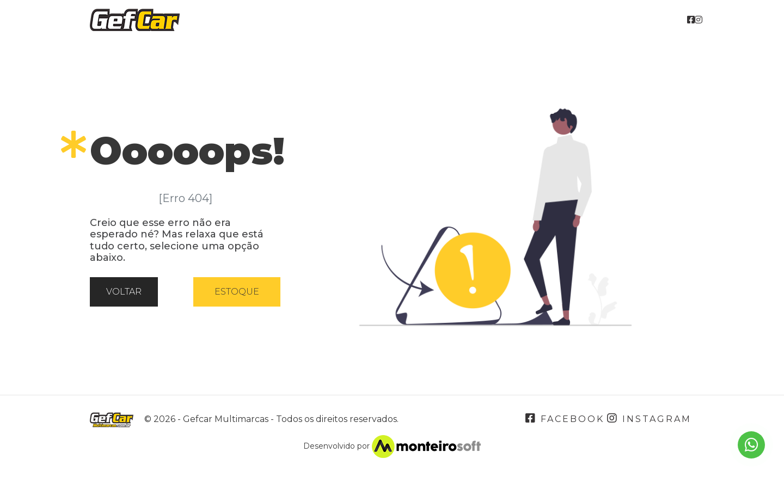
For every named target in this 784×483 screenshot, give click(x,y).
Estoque (237, 291)
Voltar (124, 291)
